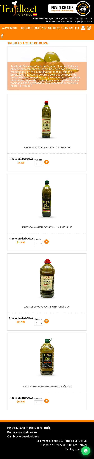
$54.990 (21, 401)
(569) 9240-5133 (68, 18)
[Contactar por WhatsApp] (85, 450)
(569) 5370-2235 (84, 18)
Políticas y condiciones (22, 432)
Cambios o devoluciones (23, 436)
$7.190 (20, 163)
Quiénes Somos (46, 28)
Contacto (70, 28)
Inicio (26, 28)
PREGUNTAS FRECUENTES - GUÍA (29, 428)
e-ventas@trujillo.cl (47, 18)
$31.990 (21, 322)
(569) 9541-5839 (84, 21)
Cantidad (38, 160)
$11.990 (21, 242)
